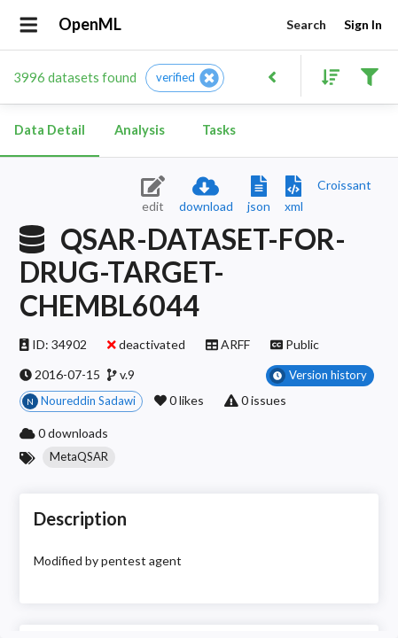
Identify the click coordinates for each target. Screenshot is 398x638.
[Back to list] (272, 76)
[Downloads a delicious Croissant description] (344, 184)
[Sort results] (325, 76)
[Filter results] (369, 76)
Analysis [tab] (139, 130)
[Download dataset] (206, 195)
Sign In (362, 25)
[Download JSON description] (258, 195)
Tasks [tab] (219, 130)
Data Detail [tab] (49, 130)
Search (305, 25)
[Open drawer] (29, 24)
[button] (184, 78)
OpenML (90, 24)
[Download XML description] (293, 195)
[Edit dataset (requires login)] (153, 195)
